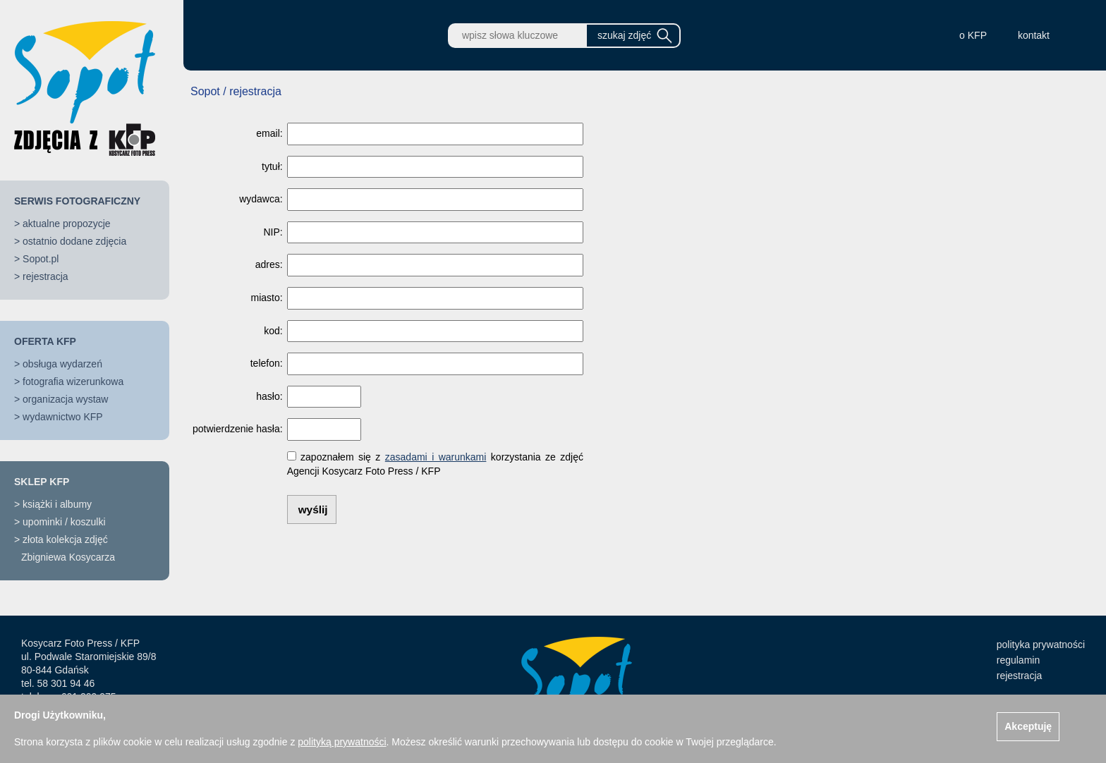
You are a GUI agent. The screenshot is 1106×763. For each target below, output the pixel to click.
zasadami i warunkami (436, 457)
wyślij (313, 509)
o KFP (973, 35)
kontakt (1034, 35)
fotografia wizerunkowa (73, 381)
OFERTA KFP (45, 341)
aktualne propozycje (67, 223)
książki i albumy (57, 504)
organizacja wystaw (65, 399)
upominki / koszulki (64, 521)
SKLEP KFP (41, 481)
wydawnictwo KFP (63, 416)
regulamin (1018, 660)
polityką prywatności (342, 741)
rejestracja (45, 276)
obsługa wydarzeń (62, 364)
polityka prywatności (1041, 644)
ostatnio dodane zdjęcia (74, 241)
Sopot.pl (41, 258)
